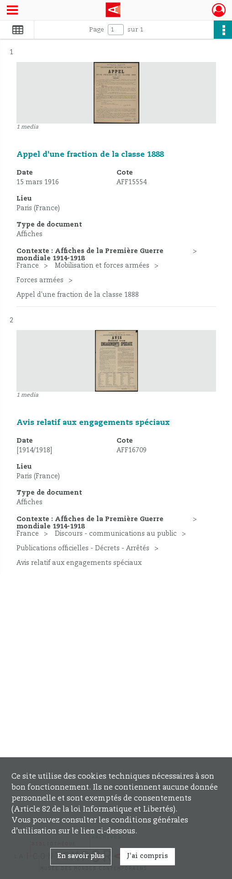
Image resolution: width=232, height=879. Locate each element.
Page (96, 29)
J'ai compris (147, 856)
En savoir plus (81, 856)
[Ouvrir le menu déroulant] (12, 10)
